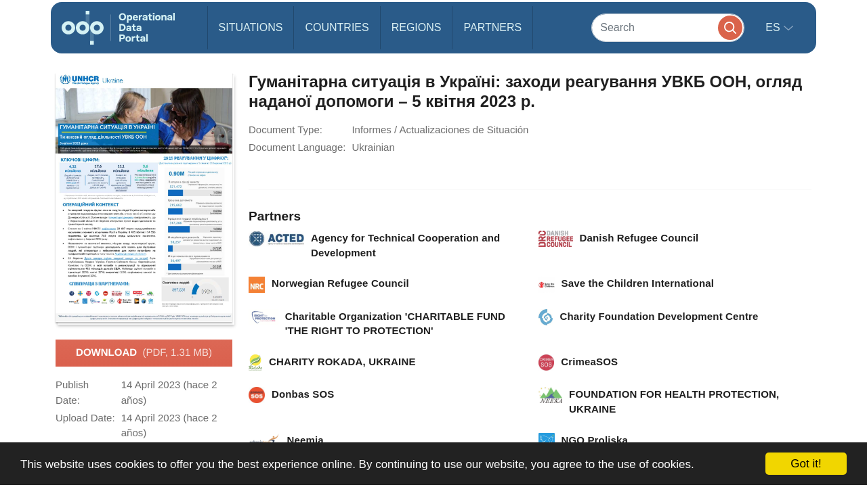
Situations (251, 27)
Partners (492, 27)
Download (144, 353)
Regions (417, 27)
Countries (336, 27)
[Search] (667, 27)
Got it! (805, 463)
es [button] (774, 27)
